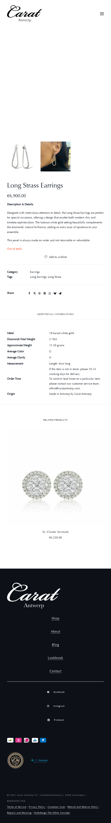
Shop (55, 618)
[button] (102, 13)
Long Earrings (38, 277)
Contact (56, 671)
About (55, 631)
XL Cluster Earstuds (55, 532)
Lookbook (55, 658)
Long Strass (54, 277)
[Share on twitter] (34, 293)
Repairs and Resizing (19, 813)
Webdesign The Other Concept (52, 813)
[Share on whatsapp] (49, 293)
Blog (55, 644)
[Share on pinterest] (44, 293)
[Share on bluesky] (55, 293)
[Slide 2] (55, 156)
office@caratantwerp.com (64, 388)
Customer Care (56, 807)
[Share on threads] (39, 293)
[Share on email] (60, 293)
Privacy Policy (37, 807)
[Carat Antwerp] (24, 13)
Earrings (35, 272)
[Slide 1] (22, 156)
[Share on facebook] (29, 293)
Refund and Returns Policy (83, 807)
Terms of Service (16, 807)
